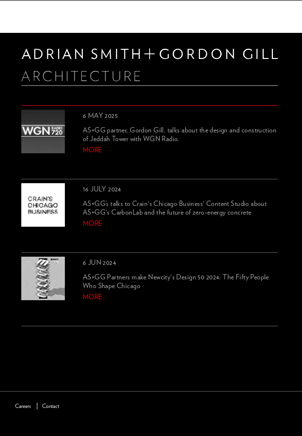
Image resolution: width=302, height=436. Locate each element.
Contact (50, 406)
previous (27, 338)
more (92, 150)
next (43, 338)
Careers (23, 406)
